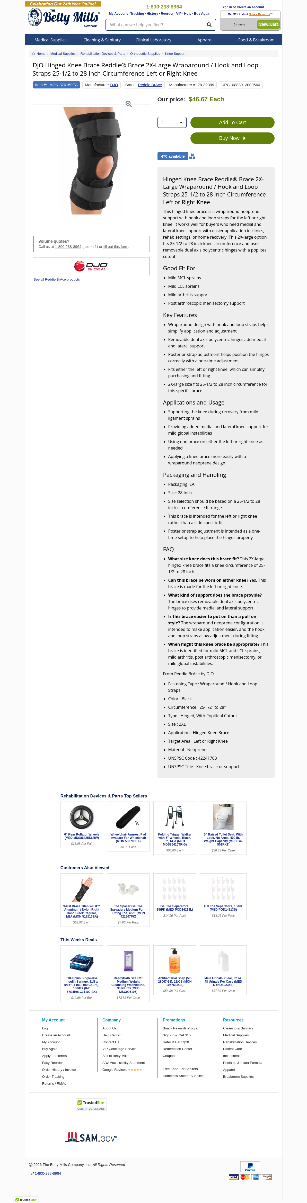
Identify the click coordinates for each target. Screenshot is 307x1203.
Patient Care (232, 1049)
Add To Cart (232, 122)
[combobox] (172, 122)
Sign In (227, 7)
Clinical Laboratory (153, 40)
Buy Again (202, 13)
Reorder (167, 13)
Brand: (131, 85)
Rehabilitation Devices (240, 1042)
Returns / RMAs (54, 1083)
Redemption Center (177, 1049)
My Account (118, 13)
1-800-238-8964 (68, 247)
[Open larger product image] (91, 160)
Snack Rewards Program (182, 1028)
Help (187, 13)
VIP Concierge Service (119, 1049)
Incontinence (232, 1056)
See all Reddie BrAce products (57, 279)
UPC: (226, 85)
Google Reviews (114, 1070)
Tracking (137, 13)
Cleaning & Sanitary (102, 40)
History (152, 13)
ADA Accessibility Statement (123, 1063)
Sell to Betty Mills (115, 1056)
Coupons (170, 1056)
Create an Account (250, 7)
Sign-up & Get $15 (177, 1035)
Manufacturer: (97, 85)
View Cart (268, 24)
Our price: (171, 99)
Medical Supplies (50, 40)
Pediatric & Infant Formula (242, 1063)
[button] (37, 160)
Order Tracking (53, 1077)
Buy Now (232, 138)
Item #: (41, 85)
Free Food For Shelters (180, 1069)
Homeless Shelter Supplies (183, 1076)
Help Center (111, 1035)
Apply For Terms (54, 1056)
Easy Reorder (52, 1063)
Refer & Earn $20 (176, 1042)
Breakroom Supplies (238, 1077)
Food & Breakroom (256, 40)
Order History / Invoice (59, 1070)
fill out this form (115, 247)
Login (46, 1028)
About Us (109, 1028)
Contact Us (110, 1042)
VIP (179, 13)
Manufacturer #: (183, 85)
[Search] (209, 24)
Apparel (204, 40)
